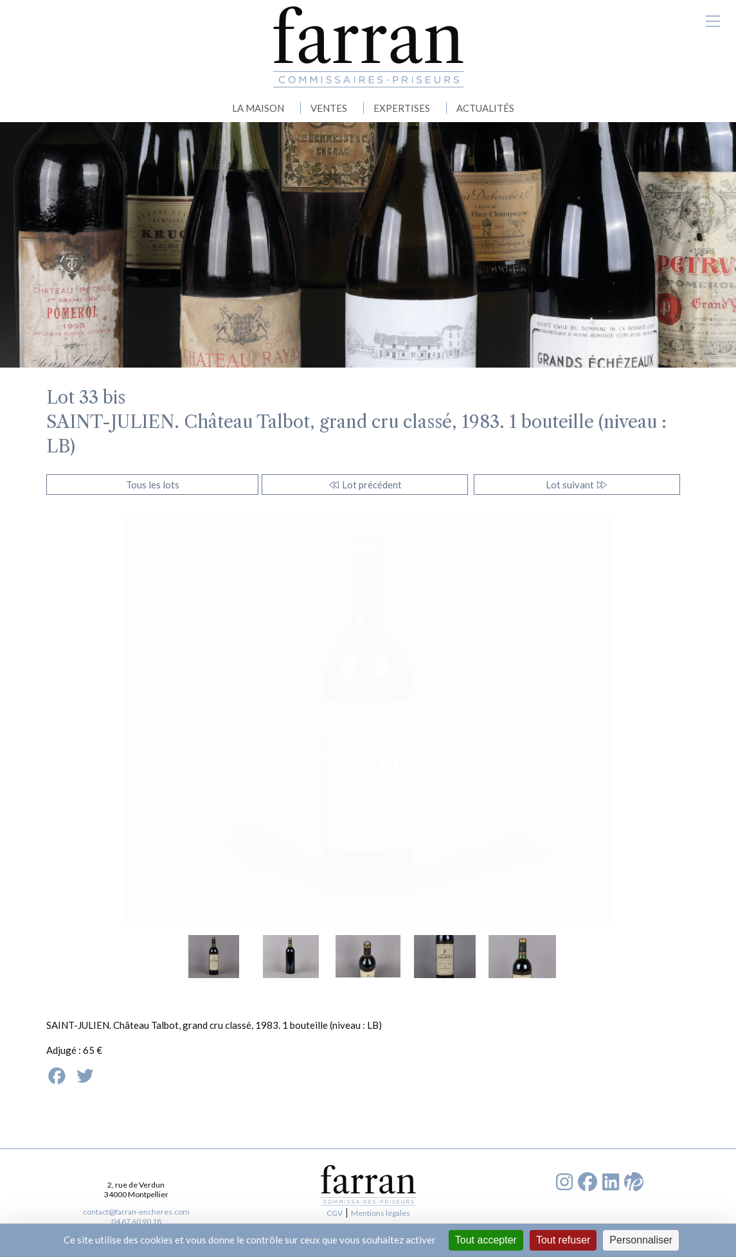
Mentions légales (380, 1213)
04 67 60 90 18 (136, 1221)
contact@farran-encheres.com (136, 1212)
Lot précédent (365, 484)
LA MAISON (258, 108)
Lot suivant (577, 484)
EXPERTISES (401, 108)
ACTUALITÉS (485, 108)
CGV (335, 1213)
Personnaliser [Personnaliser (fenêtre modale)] (640, 1240)
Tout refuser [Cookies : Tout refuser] (563, 1240)
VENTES (328, 108)
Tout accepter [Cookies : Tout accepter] (486, 1240)
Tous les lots (152, 484)
